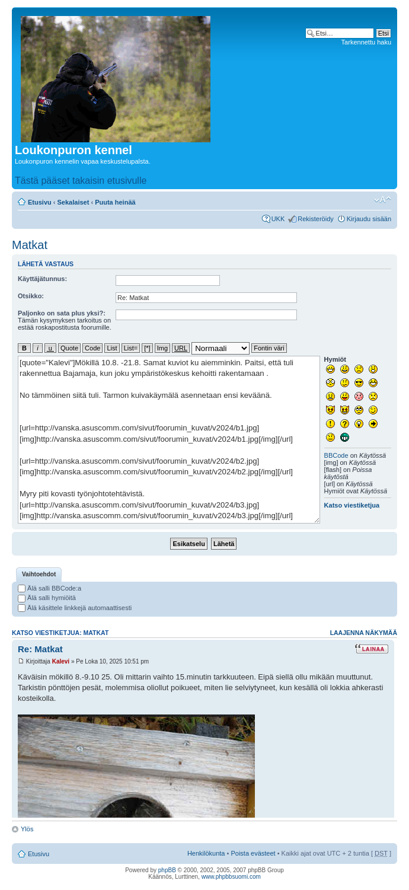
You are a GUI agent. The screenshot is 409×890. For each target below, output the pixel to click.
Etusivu (40, 202)
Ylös (27, 828)
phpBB (167, 870)
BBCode (336, 455)
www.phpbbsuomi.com (231, 876)
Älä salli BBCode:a (49, 588)
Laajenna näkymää (363, 632)
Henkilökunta (206, 853)
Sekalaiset (73, 202)
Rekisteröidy (316, 218)
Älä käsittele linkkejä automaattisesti (75, 607)
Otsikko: (31, 295)
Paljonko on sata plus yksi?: (62, 313)
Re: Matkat (40, 649)
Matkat (29, 244)
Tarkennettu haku (366, 42)
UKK (278, 218)
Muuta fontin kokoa (382, 199)
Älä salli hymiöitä (47, 597)
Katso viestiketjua (352, 505)
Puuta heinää (115, 202)
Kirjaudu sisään (369, 218)
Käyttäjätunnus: (42, 278)
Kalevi (60, 661)
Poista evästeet (253, 853)
